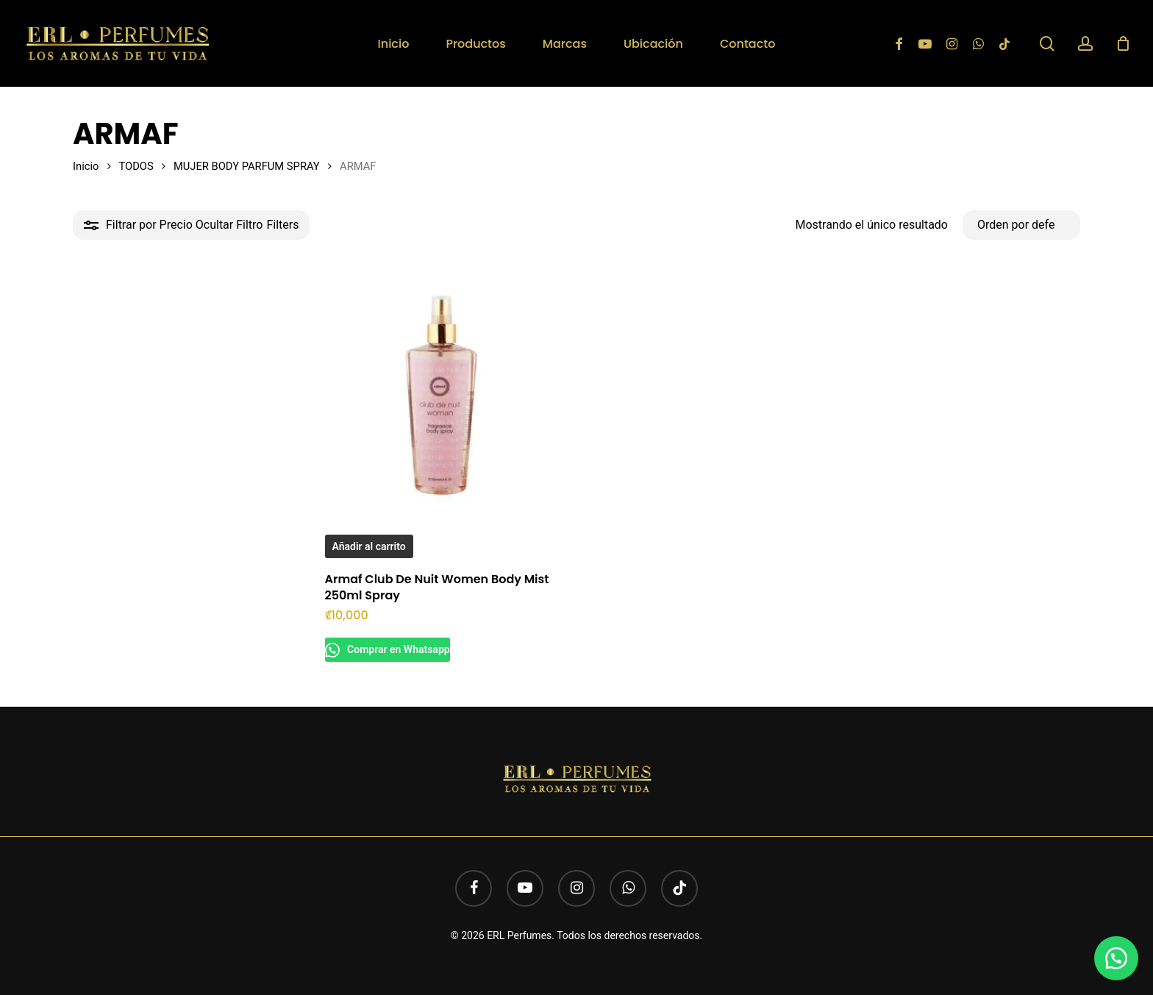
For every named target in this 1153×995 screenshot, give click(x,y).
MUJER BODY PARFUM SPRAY (247, 166)
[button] (1116, 958)
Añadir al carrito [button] (369, 546)
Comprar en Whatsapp (404, 649)
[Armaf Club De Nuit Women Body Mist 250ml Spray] (445, 392)
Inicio (86, 166)
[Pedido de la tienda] (1021, 224)
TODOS (135, 166)
